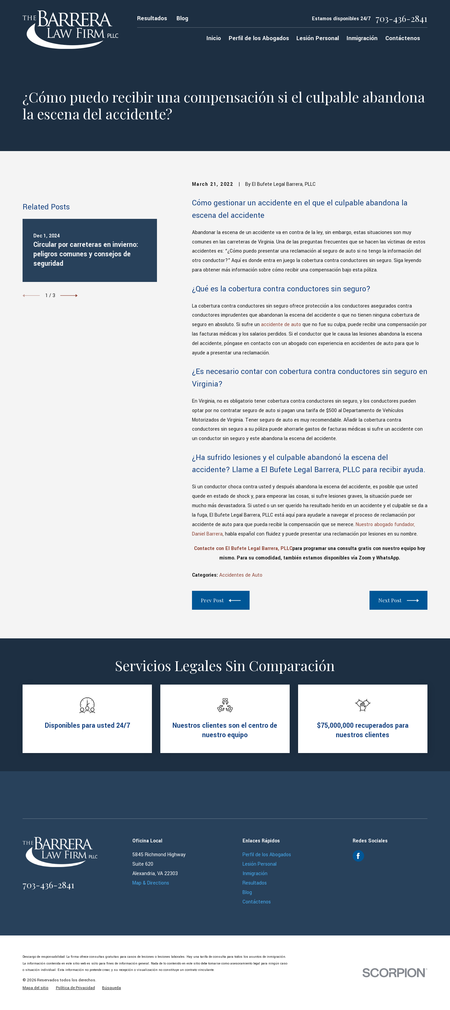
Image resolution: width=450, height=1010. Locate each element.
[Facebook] (358, 856)
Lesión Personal (260, 864)
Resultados (152, 19)
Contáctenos (257, 901)
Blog (182, 19)
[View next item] (68, 366)
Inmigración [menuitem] (362, 38)
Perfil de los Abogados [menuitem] (259, 38)
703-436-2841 (401, 18)
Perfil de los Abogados (267, 854)
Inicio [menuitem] (213, 38)
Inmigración (255, 873)
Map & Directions (150, 883)
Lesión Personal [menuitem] (317, 38)
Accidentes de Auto (240, 575)
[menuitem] (36, 988)
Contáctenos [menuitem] (402, 38)
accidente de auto (281, 324)
